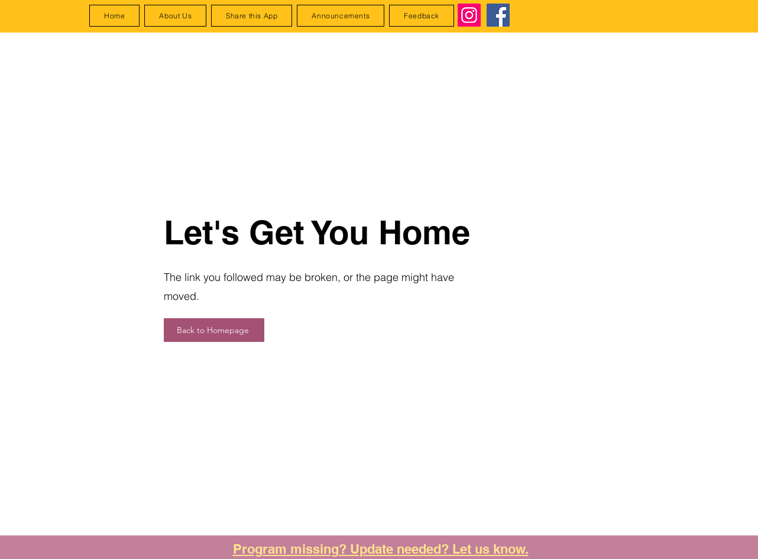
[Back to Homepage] (214, 330)
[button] (251, 16)
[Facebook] (498, 15)
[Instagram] (469, 15)
